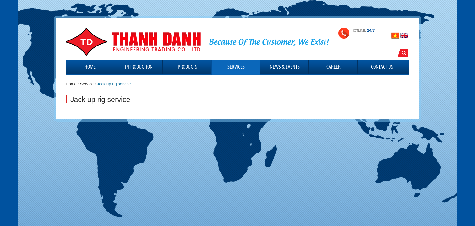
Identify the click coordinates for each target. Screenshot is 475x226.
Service (87, 84)
